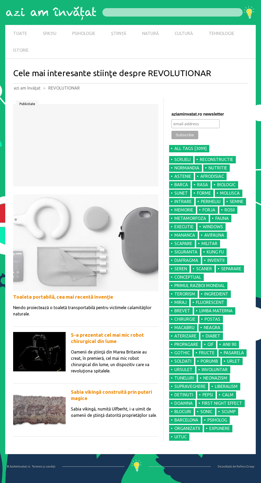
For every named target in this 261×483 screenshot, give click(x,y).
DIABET (213, 336)
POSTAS (212, 319)
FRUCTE (207, 352)
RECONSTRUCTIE (216, 159)
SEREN (180, 268)
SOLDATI (182, 361)
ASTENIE (182, 176)
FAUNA (222, 218)
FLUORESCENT (210, 302)
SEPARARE (231, 268)
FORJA (208, 209)
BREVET (182, 310)
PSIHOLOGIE (83, 33)
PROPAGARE (186, 344)
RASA (202, 184)
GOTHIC (182, 352)
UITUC (180, 436)
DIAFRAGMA (186, 260)
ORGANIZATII (187, 428)
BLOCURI (182, 411)
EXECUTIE (184, 226)
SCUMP (229, 411)
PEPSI (207, 394)
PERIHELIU (211, 201)
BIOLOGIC (226, 184)
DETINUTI (183, 394)
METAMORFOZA (190, 218)
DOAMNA (183, 403)
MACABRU (184, 327)
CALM (227, 394)
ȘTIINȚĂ (118, 33)
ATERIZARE (185, 336)
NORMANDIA (186, 167)
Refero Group (245, 466)
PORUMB (209, 361)
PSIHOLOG (217, 420)
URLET (233, 361)
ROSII (230, 209)
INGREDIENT (216, 294)
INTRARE (183, 201)
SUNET (181, 193)
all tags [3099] (190, 148)
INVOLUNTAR (215, 369)
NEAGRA (212, 327)
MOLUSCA (230, 193)
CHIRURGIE (184, 319)
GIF (210, 344)
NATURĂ (150, 33)
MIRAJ (180, 302)
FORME (204, 193)
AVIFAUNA (214, 235)
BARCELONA (186, 420)
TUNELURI (184, 378)
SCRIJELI (182, 159)
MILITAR (209, 243)
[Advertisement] (86, 147)
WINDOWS (213, 226)
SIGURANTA (185, 252)
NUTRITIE (217, 167)
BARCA (181, 184)
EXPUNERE (219, 428)
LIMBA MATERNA (216, 310)
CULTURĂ (184, 33)
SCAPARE (183, 243)
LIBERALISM (226, 386)
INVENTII (216, 260)
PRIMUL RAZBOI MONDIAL (199, 285)
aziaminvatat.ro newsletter (197, 114)
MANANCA (184, 235)
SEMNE (236, 201)
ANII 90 (229, 344)
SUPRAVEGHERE (190, 386)
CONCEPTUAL (187, 277)
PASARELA (234, 352)
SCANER (204, 268)
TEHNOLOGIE (221, 33)
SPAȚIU (49, 33)
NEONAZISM (215, 378)
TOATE (20, 33)
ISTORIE (21, 50)
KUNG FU (215, 252)
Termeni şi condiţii (43, 466)
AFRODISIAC (212, 176)
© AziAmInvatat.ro (18, 466)
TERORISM (184, 294)
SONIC (206, 411)
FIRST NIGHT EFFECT (222, 403)
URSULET (183, 369)
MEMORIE (183, 209)
